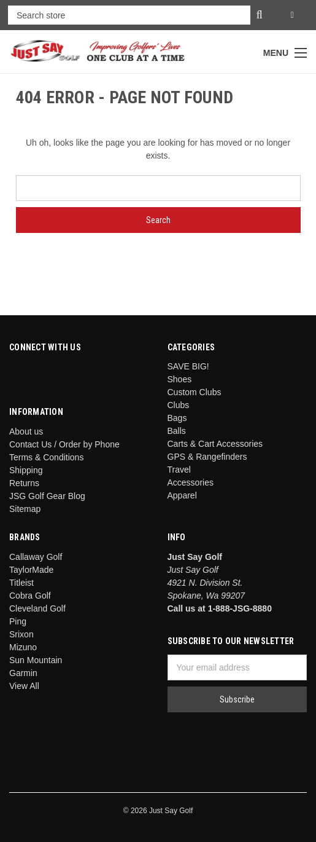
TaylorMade (31, 570)
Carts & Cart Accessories (215, 444)
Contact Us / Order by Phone (64, 444)
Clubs (179, 405)
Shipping (26, 470)
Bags (177, 418)
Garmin (23, 673)
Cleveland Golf (37, 608)
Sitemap (24, 509)
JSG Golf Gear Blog (47, 496)
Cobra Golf (30, 595)
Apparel (182, 495)
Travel (179, 469)
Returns (24, 483)
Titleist (21, 583)
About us (26, 431)
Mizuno (23, 647)
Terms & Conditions (46, 457)
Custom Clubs (195, 392)
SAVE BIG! (188, 366)
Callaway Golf (35, 557)
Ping (17, 621)
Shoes (180, 379)
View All (24, 686)
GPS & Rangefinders (207, 457)
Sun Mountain (35, 660)
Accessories (191, 482)
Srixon (21, 634)
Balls (177, 431)
